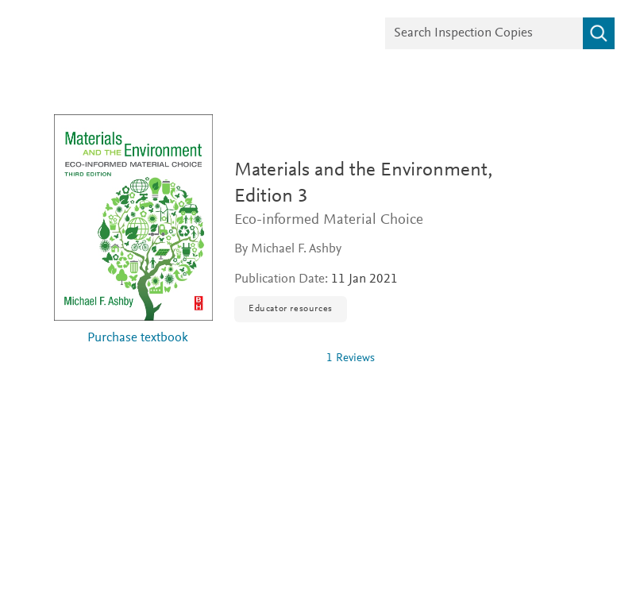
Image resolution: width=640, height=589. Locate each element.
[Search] (599, 33)
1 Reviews (350, 358)
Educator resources (291, 309)
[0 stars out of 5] (274, 358)
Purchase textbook (137, 338)
